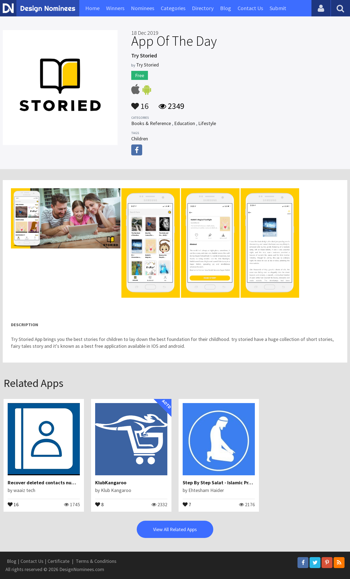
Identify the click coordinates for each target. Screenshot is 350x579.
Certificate (58, 561)
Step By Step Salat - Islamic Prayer (220, 482)
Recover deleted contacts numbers (46, 482)
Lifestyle (207, 123)
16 (140, 103)
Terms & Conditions (96, 561)
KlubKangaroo (110, 482)
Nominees (142, 8)
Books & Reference (151, 123)
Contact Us (250, 8)
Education (184, 123)
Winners (115, 8)
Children (139, 138)
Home (92, 8)
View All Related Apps (175, 529)
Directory (203, 8)
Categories (173, 8)
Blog (225, 8)
